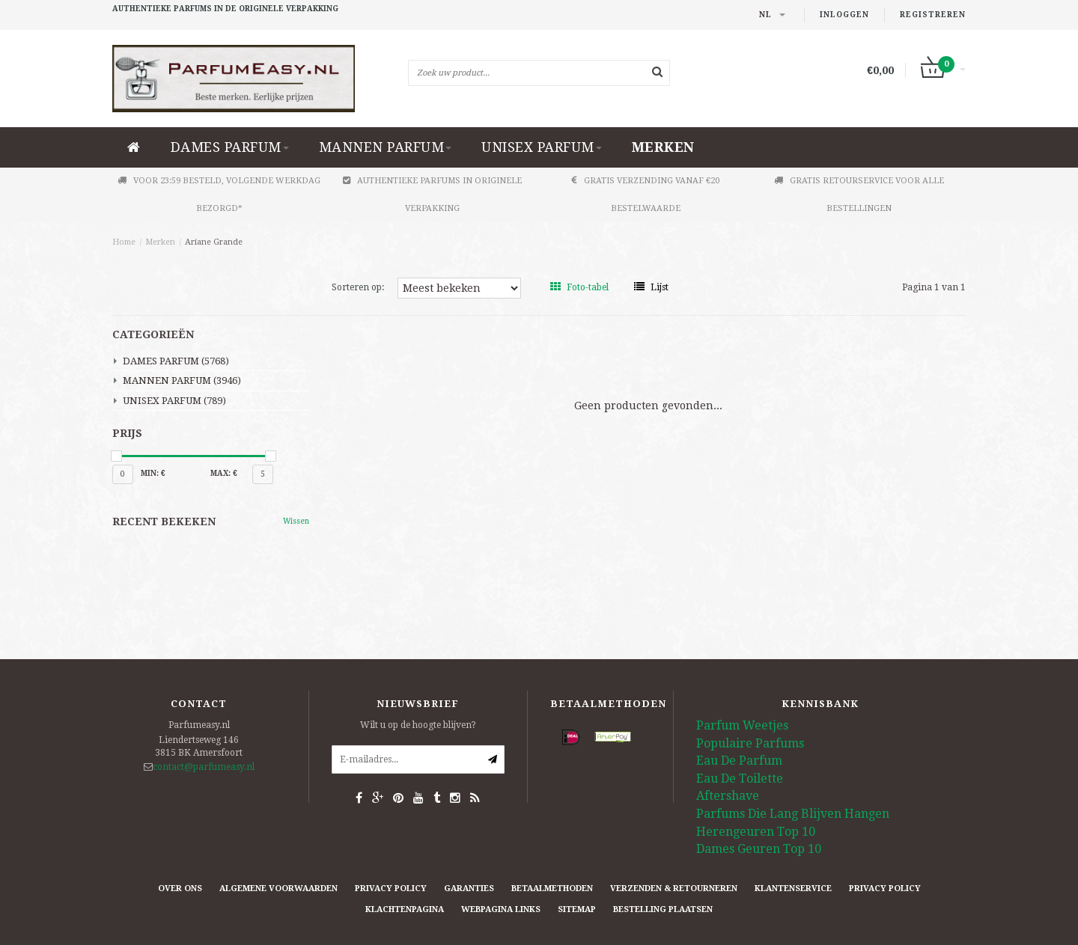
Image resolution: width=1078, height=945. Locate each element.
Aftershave (727, 796)
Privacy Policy (391, 888)
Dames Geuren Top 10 (758, 849)
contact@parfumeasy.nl (204, 767)
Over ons (180, 888)
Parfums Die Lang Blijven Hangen (792, 814)
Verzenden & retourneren (673, 888)
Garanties (469, 888)
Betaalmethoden (552, 888)
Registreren (933, 14)
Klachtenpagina (404, 909)
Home (123, 242)
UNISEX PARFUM (541, 147)
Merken (663, 147)
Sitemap (577, 909)
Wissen (296, 521)
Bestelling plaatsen (663, 909)
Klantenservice (793, 888)
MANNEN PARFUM (385, 147)
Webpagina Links (500, 909)
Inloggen (844, 14)
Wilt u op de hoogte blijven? (418, 725)
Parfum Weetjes (742, 725)
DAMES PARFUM (230, 147)
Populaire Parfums (750, 743)
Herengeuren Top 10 (755, 832)
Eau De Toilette (739, 778)
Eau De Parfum (739, 760)
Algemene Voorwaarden (278, 888)
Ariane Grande (214, 242)
